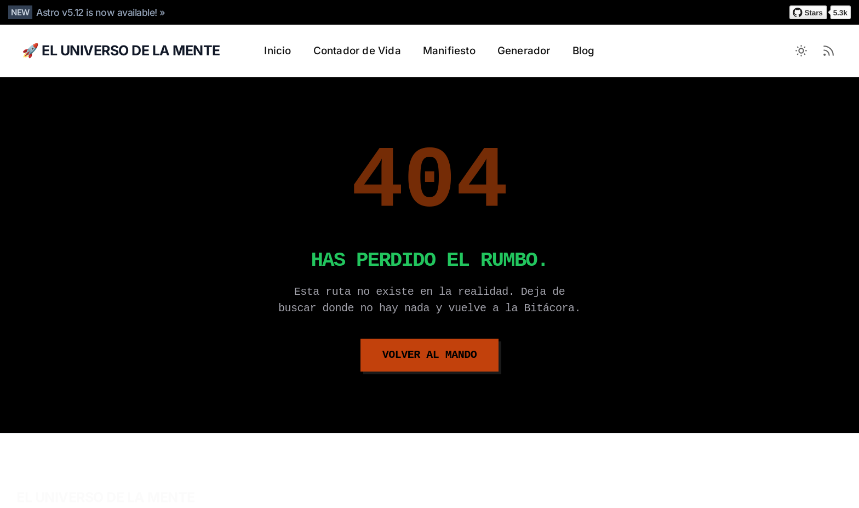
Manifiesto (449, 50)
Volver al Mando (429, 355)
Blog (583, 50)
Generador (524, 50)
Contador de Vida (357, 50)
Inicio (277, 50)
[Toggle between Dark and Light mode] (801, 51)
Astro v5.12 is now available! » (100, 12)
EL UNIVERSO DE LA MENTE (105, 476)
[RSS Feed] (829, 51)
